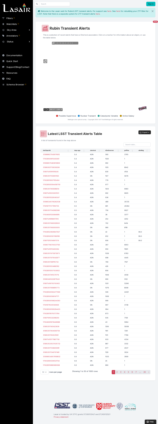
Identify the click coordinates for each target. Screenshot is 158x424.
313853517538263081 (51, 348)
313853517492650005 (51, 228)
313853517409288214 (51, 189)
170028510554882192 (51, 266)
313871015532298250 (51, 318)
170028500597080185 (51, 236)
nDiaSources (109, 150)
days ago (77, 150)
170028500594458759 (51, 185)
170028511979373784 (51, 314)
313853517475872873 (51, 253)
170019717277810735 (51, 206)
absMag (141, 150)
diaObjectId (47, 150)
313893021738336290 (51, 167)
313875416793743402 (51, 283)
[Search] (54, 4)
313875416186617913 (51, 219)
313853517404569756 (51, 331)
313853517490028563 (51, 223)
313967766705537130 (51, 245)
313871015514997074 (51, 241)
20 (145, 372)
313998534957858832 (51, 357)
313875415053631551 (51, 193)
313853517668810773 (51, 288)
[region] (16, 44)
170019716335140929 (51, 305)
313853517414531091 (50, 335)
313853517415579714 (51, 275)
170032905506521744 (51, 361)
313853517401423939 (51, 327)
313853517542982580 (51, 210)
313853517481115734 (50, 262)
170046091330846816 (51, 215)
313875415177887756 (51, 339)
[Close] (152, 11)
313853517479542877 (51, 258)
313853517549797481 (51, 352)
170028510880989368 (51, 365)
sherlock (93, 150)
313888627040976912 (51, 155)
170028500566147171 (51, 296)
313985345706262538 (51, 202)
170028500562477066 (51, 292)
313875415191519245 (50, 172)
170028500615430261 (51, 159)
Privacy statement (61, 417)
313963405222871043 (51, 279)
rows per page (51, 372)
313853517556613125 (51, 176)
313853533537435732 (51, 344)
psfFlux (126, 150)
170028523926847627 (51, 232)
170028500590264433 (51, 309)
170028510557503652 (51, 271)
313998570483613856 (51, 163)
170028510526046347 (51, 197)
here (109, 11)
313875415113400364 (51, 249)
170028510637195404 (51, 180)
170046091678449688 (51, 322)
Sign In (151, 4)
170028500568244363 (51, 301)
